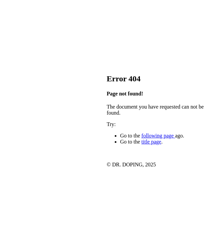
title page (151, 142)
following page (158, 135)
